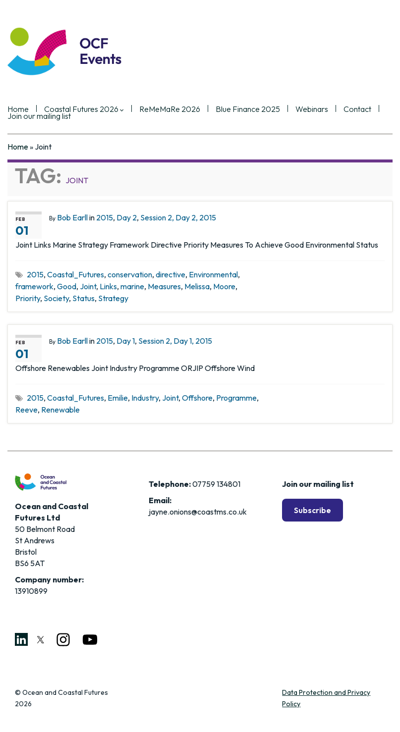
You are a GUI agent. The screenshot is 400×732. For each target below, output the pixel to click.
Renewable (60, 410)
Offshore (197, 398)
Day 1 (125, 341)
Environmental (213, 274)
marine (132, 286)
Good (66, 286)
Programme (236, 398)
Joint (88, 286)
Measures (164, 286)
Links (108, 286)
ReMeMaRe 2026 (169, 109)
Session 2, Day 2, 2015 (178, 217)
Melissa (197, 286)
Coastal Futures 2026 (84, 109)
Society (56, 298)
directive (170, 274)
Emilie (118, 398)
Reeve (26, 410)
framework (34, 286)
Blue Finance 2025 (248, 109)
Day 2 (126, 217)
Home (17, 147)
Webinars (311, 109)
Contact (357, 109)
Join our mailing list (39, 116)
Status (83, 298)
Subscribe (312, 510)
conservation (130, 274)
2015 (104, 217)
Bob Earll (72, 217)
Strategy (113, 298)
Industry (145, 398)
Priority (27, 298)
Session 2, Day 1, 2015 (175, 341)
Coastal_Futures (75, 274)
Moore (224, 286)
